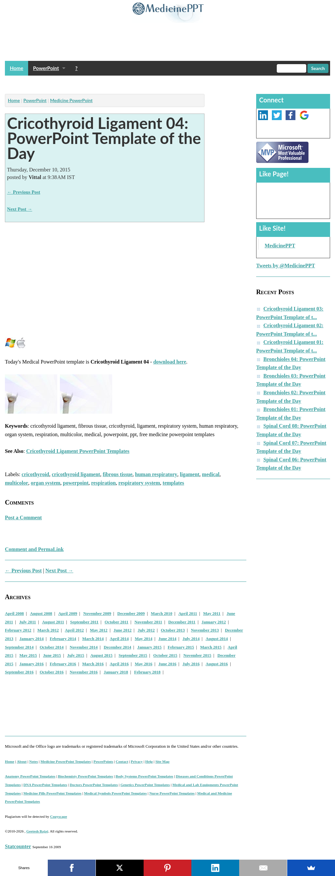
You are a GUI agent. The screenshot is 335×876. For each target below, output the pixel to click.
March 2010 (161, 613)
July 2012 (146, 630)
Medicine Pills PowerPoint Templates (52, 793)
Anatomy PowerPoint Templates (30, 776)
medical (210, 474)
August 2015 (101, 655)
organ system (45, 483)
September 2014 (19, 647)
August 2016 (217, 664)
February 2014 (63, 638)
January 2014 (31, 638)
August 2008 (41, 613)
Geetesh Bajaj (37, 831)
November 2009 (97, 613)
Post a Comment (23, 517)
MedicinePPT (280, 245)
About (21, 761)
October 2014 (51, 647)
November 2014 (83, 647)
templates (173, 483)
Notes (33, 761)
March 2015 (211, 647)
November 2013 (205, 630)
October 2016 (51, 672)
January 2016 (31, 664)
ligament (190, 474)
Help (149, 761)
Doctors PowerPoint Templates (94, 785)
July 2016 (191, 664)
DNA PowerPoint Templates (45, 785)
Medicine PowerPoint (71, 100)
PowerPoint (46, 68)
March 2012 (48, 630)
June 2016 (167, 664)
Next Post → (19, 209)
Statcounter (18, 846)
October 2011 (117, 622)
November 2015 (197, 655)
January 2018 (116, 672)
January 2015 (149, 647)
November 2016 (83, 672)
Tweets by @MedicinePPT (285, 265)
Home (16, 68)
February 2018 (147, 672)
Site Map (162, 761)
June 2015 (52, 655)
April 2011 (187, 613)
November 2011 (148, 622)
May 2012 (99, 630)
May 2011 (211, 613)
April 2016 (119, 664)
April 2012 (74, 630)
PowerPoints (103, 761)
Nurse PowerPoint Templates (172, 793)
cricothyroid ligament (76, 474)
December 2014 (117, 647)
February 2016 (63, 664)
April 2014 (119, 638)
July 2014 (191, 638)
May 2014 (143, 638)
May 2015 (28, 655)
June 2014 (167, 638)
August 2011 (53, 622)
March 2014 (93, 638)
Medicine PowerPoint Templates (66, 761)
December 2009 (131, 613)
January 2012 (214, 622)
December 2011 (181, 622)
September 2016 (19, 672)
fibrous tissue (117, 474)
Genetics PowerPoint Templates (145, 785)
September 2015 (132, 655)
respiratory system (139, 483)
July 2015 (75, 655)
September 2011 (84, 622)
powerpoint (75, 483)
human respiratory (156, 474)
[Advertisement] (124, 82)
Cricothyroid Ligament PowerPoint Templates (78, 451)
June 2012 (123, 630)
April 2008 (14, 613)
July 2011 (27, 622)
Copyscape (58, 816)
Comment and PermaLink (34, 549)
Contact (122, 761)
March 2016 (93, 664)
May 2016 (143, 664)
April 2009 (67, 613)
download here (169, 362)
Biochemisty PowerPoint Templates (85, 776)
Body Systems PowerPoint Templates (144, 776)
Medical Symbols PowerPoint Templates (115, 793)
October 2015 (165, 655)
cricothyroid (35, 474)
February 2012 (18, 630)
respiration (103, 483)
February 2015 (181, 647)
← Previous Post (23, 192)
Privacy (137, 761)
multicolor (16, 483)
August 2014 (217, 638)
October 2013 (173, 630)
